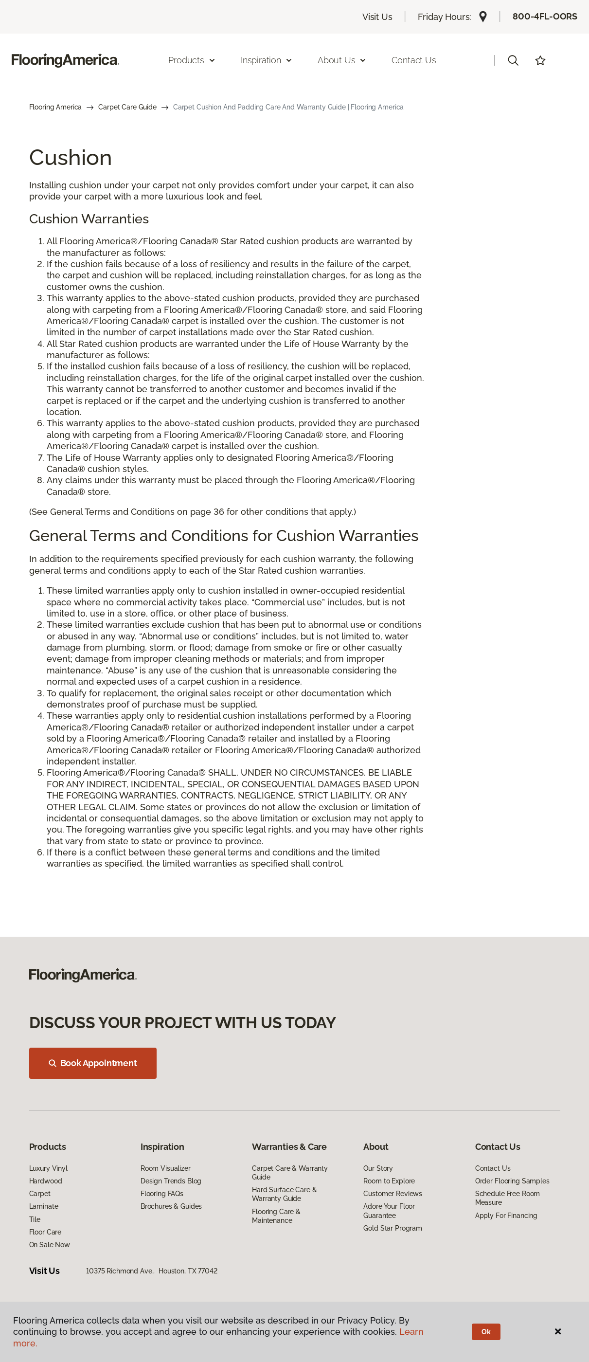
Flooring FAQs (162, 1194)
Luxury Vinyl (48, 1168)
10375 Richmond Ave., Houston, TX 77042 (151, 1271)
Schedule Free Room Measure (507, 1198)
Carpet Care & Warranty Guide (290, 1172)
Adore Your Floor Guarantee (389, 1210)
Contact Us (414, 60)
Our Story (378, 1168)
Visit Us (377, 17)
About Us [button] (342, 60)
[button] (513, 60)
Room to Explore (389, 1181)
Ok (486, 1332)
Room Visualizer (166, 1168)
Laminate (43, 1206)
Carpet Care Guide (127, 107)
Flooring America (55, 107)
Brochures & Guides (171, 1206)
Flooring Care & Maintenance (276, 1216)
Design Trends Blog (171, 1181)
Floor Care (45, 1232)
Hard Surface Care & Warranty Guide (284, 1194)
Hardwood (45, 1181)
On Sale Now (49, 1245)
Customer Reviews (392, 1194)
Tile (34, 1219)
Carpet (40, 1194)
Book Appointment (93, 1063)
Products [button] (192, 60)
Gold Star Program (392, 1228)
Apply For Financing (506, 1215)
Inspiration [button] (267, 60)
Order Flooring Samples (512, 1181)
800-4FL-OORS (545, 16)
